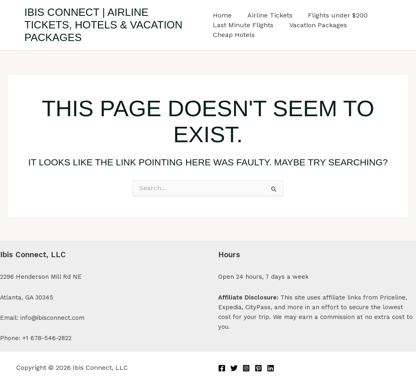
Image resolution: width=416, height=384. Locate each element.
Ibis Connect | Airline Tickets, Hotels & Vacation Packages (103, 24)
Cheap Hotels (234, 35)
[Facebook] (221, 368)
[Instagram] (246, 368)
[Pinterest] (258, 368)
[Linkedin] (270, 368)
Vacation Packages (315, 25)
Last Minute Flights (243, 25)
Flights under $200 (332, 15)
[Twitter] (234, 368)
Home (222, 15)
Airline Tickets (267, 15)
